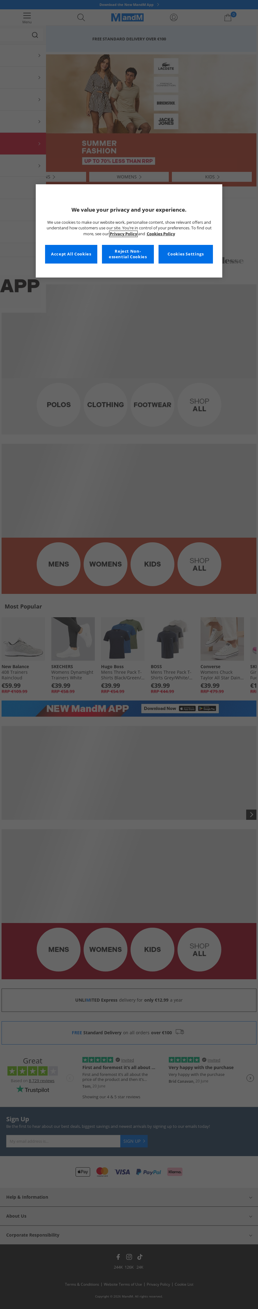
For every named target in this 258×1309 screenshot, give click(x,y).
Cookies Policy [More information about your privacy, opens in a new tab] (161, 234)
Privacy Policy (123, 234)
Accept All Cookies (71, 254)
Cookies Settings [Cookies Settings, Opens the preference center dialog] (186, 254)
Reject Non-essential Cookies (128, 254)
